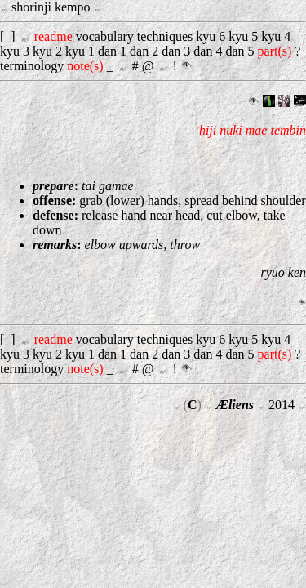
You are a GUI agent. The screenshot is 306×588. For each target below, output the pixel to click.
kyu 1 (80, 51)
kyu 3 (14, 51)
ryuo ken (283, 272)
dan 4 (207, 51)
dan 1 (112, 51)
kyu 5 (243, 36)
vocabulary (105, 36)
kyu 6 (210, 36)
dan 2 (144, 51)
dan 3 (176, 51)
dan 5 (239, 51)
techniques (165, 36)
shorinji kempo (52, 7)
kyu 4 (275, 36)
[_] (9, 36)
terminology (32, 66)
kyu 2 (47, 51)
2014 (281, 405)
